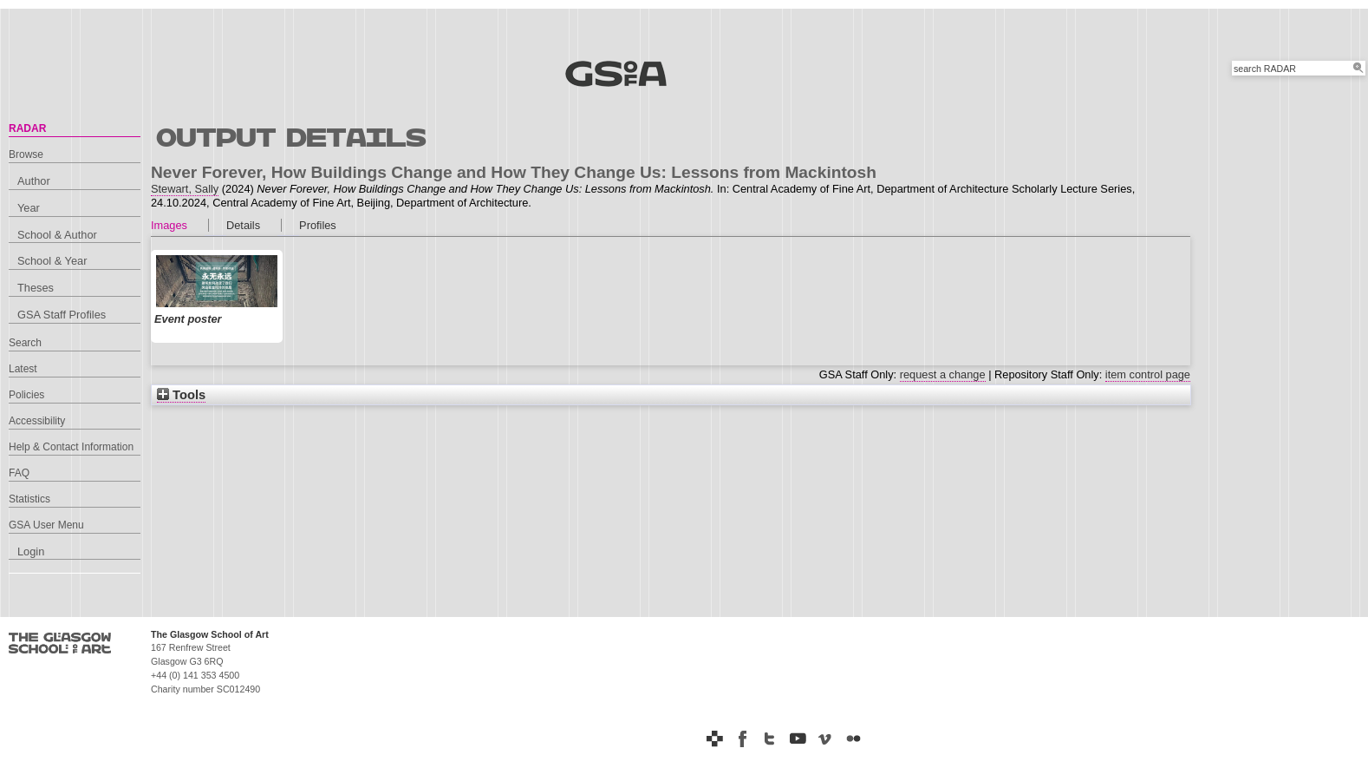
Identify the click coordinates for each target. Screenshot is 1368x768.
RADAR (27, 128)
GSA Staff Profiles (61, 314)
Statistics (29, 499)
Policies (26, 395)
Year (28, 207)
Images (169, 225)
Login (30, 551)
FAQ (19, 473)
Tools (181, 395)
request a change (943, 374)
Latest (23, 369)
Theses (35, 287)
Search (25, 343)
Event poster (188, 318)
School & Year (52, 260)
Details (243, 225)
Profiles (317, 225)
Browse (26, 154)
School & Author (57, 234)
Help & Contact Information (71, 447)
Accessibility (37, 421)
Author (33, 180)
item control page (1147, 374)
